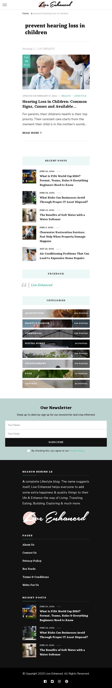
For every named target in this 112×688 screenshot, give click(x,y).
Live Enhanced (41, 285)
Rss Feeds (29, 569)
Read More (32, 133)
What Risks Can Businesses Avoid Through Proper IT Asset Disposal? (64, 200)
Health (66, 95)
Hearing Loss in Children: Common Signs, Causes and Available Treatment (54, 106)
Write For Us (30, 585)
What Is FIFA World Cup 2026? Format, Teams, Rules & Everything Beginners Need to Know (64, 181)
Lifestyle (80, 95)
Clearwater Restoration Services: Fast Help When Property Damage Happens (62, 237)
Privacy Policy (77, 450)
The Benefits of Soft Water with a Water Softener (62, 217)
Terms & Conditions (35, 577)
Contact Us (29, 553)
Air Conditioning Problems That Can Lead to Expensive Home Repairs (64, 256)
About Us (28, 545)
